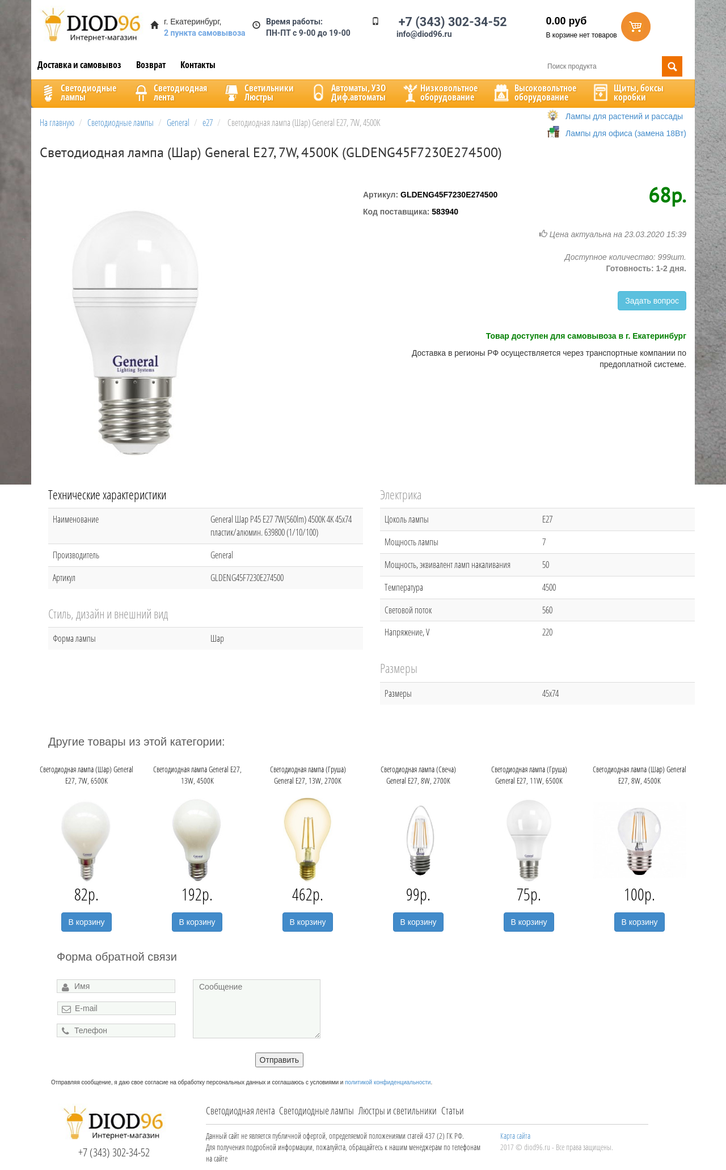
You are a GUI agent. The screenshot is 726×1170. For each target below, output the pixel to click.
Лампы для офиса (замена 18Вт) (625, 133)
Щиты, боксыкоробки (627, 92)
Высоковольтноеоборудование (534, 92)
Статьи (452, 1110)
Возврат (151, 64)
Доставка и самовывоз (79, 64)
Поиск (672, 66)
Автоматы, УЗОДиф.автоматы (347, 92)
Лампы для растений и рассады (624, 116)
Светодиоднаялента (169, 92)
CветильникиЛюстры (258, 92)
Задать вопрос (652, 300)
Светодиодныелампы (77, 92)
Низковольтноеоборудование (439, 92)
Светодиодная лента (240, 1110)
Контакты (198, 64)
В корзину (87, 922)
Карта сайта (515, 1135)
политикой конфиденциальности (387, 1082)
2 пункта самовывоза (205, 32)
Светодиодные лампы (316, 1110)
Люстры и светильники (397, 1110)
